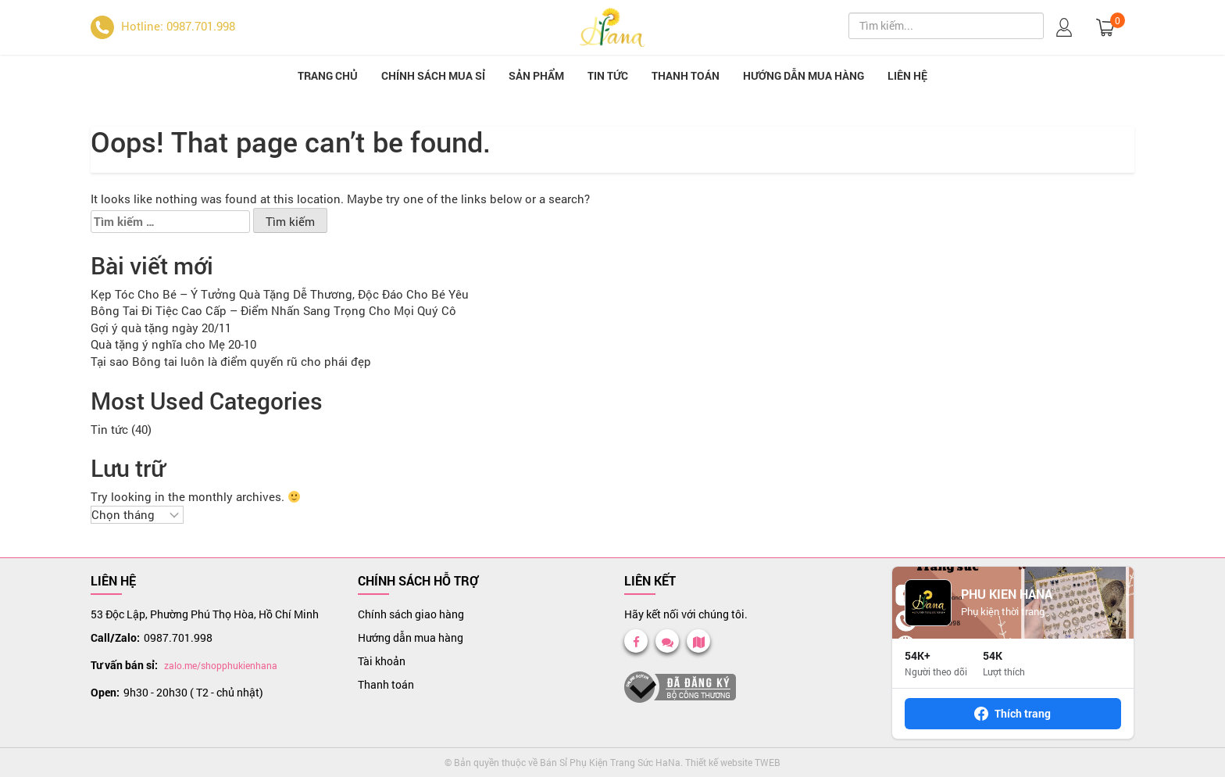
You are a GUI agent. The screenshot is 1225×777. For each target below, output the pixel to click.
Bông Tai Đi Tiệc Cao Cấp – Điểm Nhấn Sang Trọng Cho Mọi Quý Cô (273, 310)
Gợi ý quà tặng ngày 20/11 (161, 327)
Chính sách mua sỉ (433, 75)
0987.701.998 (178, 637)
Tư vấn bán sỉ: (124, 664)
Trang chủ (328, 75)
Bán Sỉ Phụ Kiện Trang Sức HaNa (610, 762)
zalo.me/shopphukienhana (220, 665)
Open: (105, 692)
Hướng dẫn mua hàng (803, 75)
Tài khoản (381, 660)
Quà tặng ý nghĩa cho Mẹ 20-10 (173, 344)
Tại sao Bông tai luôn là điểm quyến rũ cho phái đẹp (231, 361)
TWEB (767, 762)
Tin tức (608, 75)
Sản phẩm (536, 75)
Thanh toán (686, 75)
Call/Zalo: (115, 637)
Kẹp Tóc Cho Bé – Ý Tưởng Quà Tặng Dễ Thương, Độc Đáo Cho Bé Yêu (280, 294)
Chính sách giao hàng (411, 614)
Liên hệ (907, 75)
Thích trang (1012, 713)
